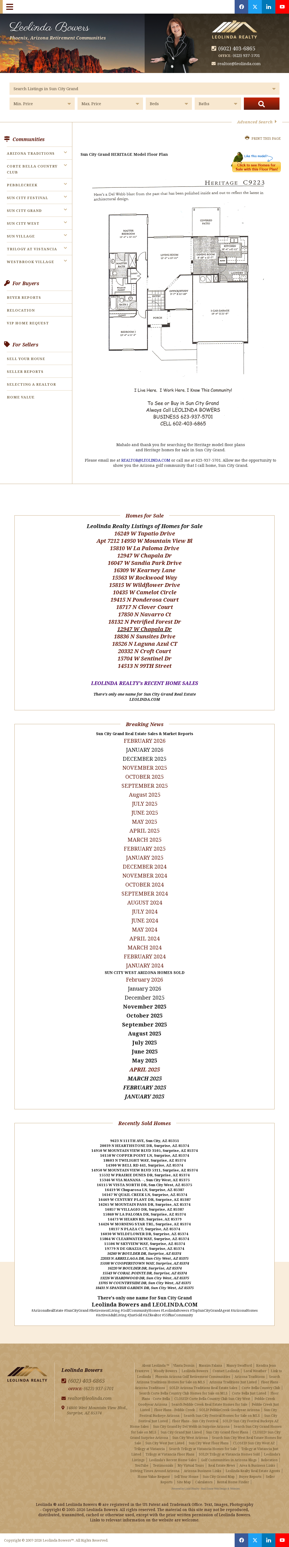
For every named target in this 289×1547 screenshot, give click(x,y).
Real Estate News (221, 1465)
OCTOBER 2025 (144, 776)
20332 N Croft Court (144, 651)
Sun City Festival (27, 197)
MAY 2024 (144, 929)
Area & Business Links (257, 1465)
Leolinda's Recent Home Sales (173, 1460)
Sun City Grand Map (219, 1476)
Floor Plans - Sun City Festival (195, 1421)
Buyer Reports (24, 297)
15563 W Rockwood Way (144, 577)
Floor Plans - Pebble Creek (174, 1410)
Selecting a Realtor (31, 384)
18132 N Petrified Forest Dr (144, 621)
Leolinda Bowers (58, 29)
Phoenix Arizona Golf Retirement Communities (192, 1376)
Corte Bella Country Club (261, 1387)
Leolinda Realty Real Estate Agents (253, 1471)
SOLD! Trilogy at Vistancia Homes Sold (229, 1454)
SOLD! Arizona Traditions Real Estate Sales (203, 1387)
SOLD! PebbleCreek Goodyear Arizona (229, 1410)
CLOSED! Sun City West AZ (254, 1443)
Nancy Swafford (239, 1365)
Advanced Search (257, 121)
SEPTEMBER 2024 (145, 893)
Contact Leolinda (226, 1371)
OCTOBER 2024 (144, 884)
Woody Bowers (165, 1371)
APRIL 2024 (144, 938)
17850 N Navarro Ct (144, 614)
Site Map (184, 1482)
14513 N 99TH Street (145, 665)
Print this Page (263, 138)
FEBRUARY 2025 (145, 848)
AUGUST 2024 (144, 902)
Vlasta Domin (183, 1365)
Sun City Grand (24, 210)
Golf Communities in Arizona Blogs (229, 1460)
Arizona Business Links (202, 1471)
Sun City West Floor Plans (209, 1443)
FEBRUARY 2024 (145, 956)
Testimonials (163, 1465)
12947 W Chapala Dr (144, 555)
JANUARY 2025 (144, 857)
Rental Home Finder (233, 1482)
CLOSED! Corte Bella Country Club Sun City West (212, 1398)
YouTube (141, 1465)
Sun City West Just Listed (164, 1443)
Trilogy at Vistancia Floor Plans (169, 1454)
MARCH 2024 (144, 947)
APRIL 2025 (144, 1069)
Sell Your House (26, 358)
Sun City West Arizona (190, 1437)
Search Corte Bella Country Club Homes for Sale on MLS (183, 1393)
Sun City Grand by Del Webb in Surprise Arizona (191, 1426)
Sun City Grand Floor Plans (227, 1432)
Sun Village (21, 236)
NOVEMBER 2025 (144, 767)
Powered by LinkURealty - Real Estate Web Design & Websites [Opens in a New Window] (206, 1488)
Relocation (21, 310)
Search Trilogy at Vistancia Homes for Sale (203, 1448)
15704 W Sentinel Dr (144, 658)
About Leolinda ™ (156, 1365)
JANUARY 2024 (144, 965)
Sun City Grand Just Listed (181, 1432)
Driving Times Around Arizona (154, 1471)
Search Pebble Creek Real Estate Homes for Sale (209, 1404)
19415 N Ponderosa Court (144, 599)
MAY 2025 (144, 821)
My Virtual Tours (191, 1465)
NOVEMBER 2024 (144, 875)
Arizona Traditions (31, 153)
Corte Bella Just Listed (249, 1393)
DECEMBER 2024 (144, 866)
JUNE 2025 (144, 812)
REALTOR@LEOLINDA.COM (145, 460)
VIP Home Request (28, 323)
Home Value (21, 397)
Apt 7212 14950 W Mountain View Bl (144, 540)
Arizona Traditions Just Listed (233, 1382)
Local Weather (255, 1371)
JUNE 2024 (144, 920)
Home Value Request (154, 1476)
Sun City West (23, 223)
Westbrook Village (30, 261)
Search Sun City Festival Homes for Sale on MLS (222, 1415)
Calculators (204, 1482)
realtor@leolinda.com (239, 63)
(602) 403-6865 (236, 48)
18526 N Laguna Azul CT (144, 643)
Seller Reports (25, 371)
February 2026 (144, 979)
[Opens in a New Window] (241, 7)
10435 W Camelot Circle (144, 592)
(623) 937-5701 (246, 55)
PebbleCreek (22, 184)
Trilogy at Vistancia (32, 248)
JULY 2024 (144, 911)
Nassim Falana (210, 1365)
